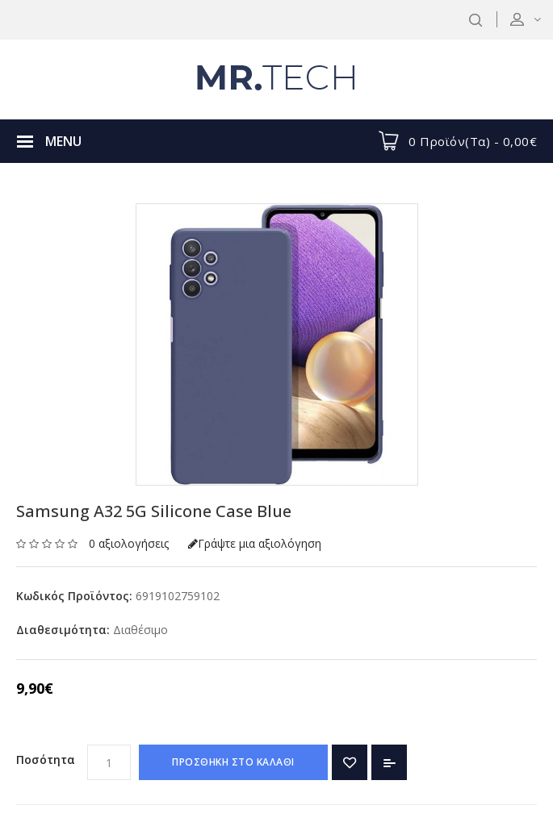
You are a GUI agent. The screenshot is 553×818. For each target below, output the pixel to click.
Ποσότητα (45, 759)
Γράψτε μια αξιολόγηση (254, 543)
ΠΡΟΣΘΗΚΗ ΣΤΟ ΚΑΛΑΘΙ (233, 762)
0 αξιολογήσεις (129, 543)
